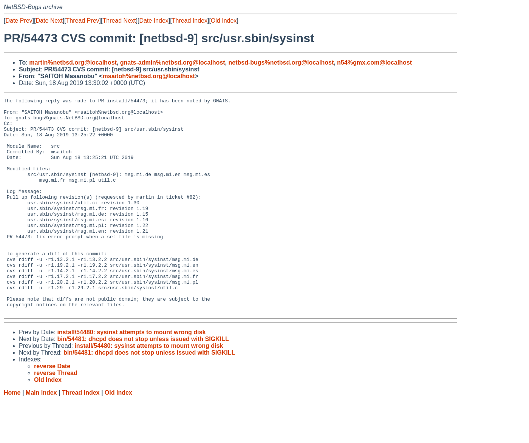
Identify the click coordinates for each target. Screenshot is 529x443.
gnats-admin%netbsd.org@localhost (172, 62)
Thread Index (189, 20)
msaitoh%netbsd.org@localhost (149, 76)
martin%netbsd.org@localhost (73, 62)
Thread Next (119, 20)
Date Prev (18, 20)
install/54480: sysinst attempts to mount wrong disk (131, 375)
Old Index (224, 20)
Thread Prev (82, 20)
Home (12, 435)
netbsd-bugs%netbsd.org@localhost (281, 62)
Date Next (49, 20)
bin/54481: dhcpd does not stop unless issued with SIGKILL (143, 382)
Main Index (41, 435)
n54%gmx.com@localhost (374, 62)
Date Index (153, 20)
